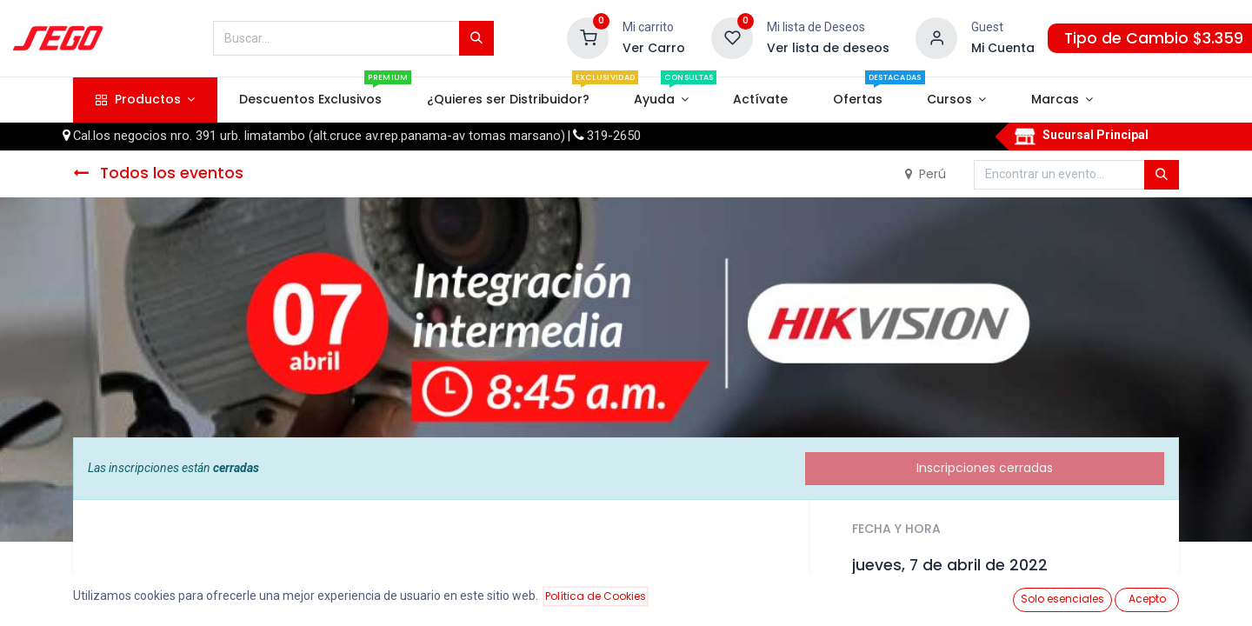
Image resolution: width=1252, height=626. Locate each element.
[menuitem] (310, 100)
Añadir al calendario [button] (923, 604)
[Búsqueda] (476, 38)
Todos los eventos (158, 173)
